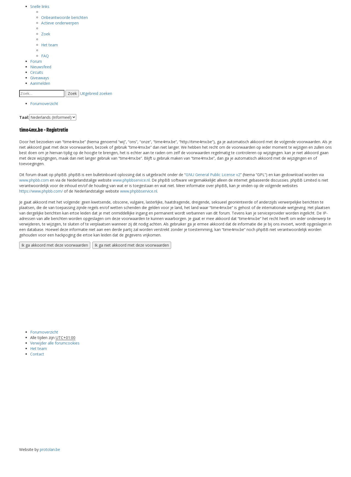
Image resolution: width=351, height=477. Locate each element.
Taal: (24, 117)
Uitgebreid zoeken (96, 93)
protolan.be (50, 449)
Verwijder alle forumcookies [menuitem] (55, 343)
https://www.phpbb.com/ (41, 191)
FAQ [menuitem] (45, 55)
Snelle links (39, 6)
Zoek (72, 93)
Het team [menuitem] (49, 44)
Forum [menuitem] (36, 61)
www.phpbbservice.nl (131, 180)
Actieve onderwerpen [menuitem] (60, 23)
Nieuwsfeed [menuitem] (40, 66)
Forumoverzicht (44, 332)
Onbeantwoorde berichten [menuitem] (64, 17)
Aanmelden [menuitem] (40, 83)
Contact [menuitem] (37, 354)
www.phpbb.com (34, 180)
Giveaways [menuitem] (39, 77)
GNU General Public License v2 (213, 174)
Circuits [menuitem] (36, 72)
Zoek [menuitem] (45, 33)
